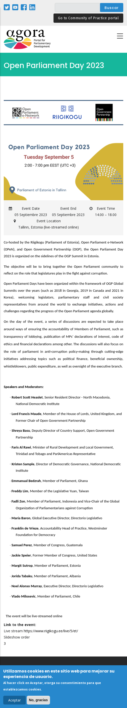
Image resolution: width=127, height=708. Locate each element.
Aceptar (14, 701)
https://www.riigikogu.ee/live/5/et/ (51, 630)
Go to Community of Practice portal (88, 18)
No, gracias (38, 701)
